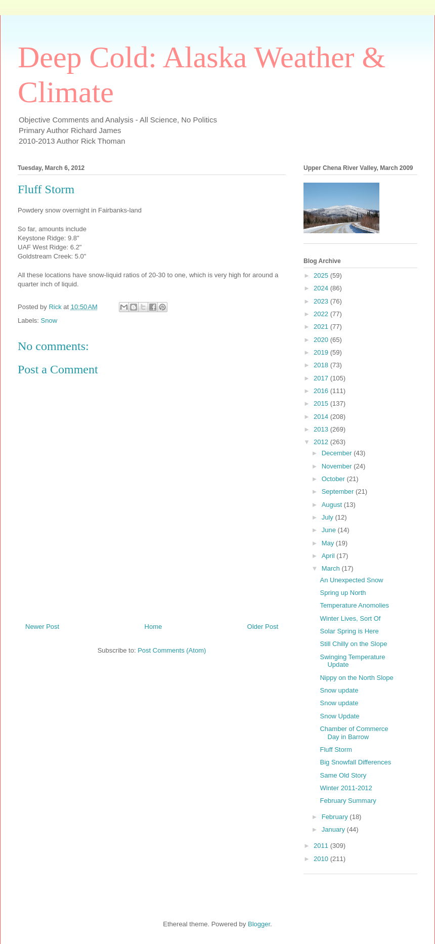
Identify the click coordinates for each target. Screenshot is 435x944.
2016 (322, 391)
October (334, 479)
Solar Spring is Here (349, 631)
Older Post (262, 626)
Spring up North (343, 592)
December (338, 453)
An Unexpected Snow (351, 580)
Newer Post (42, 626)
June (330, 530)
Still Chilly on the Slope (353, 644)
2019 (322, 352)
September (339, 491)
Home (153, 626)
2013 (322, 429)
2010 (322, 859)
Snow (49, 320)
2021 (322, 326)
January (334, 829)
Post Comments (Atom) (172, 650)
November (338, 466)
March (332, 568)
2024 (322, 288)
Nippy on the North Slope (356, 677)
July (328, 517)
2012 (322, 442)
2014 (322, 416)
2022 (322, 314)
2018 (322, 365)
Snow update (339, 690)
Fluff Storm (336, 749)
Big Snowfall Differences (355, 762)
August (333, 504)
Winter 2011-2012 (346, 788)
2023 (322, 301)
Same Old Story (343, 775)
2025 (322, 275)
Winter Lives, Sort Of (350, 618)
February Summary (348, 800)
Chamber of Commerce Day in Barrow (354, 733)
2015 (322, 403)
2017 (322, 378)
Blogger (259, 924)
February (336, 817)
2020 (322, 340)
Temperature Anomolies (354, 605)
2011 (322, 845)
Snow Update (339, 716)
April (329, 556)
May (329, 543)
